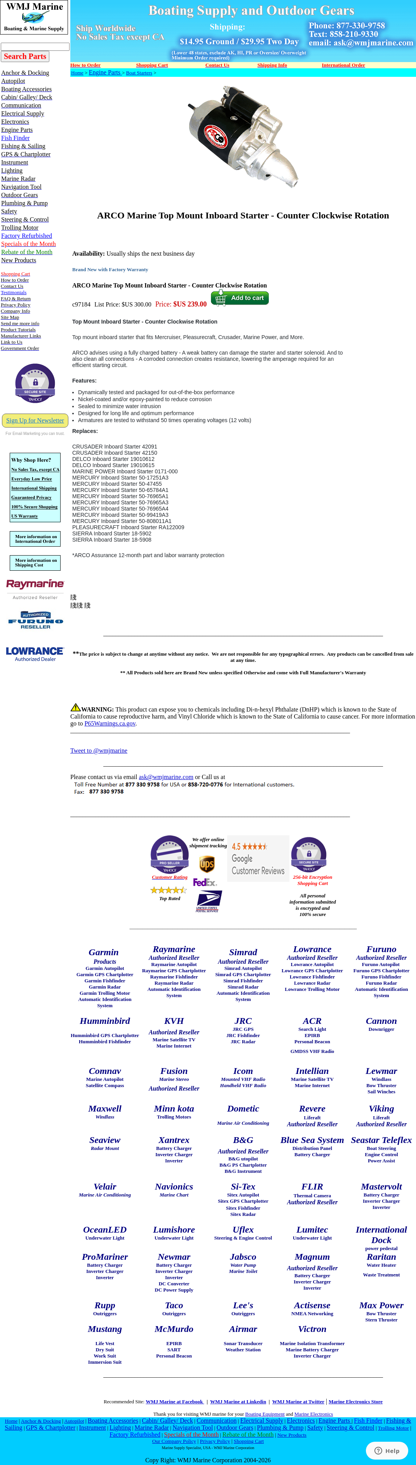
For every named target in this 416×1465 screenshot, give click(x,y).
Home (77, 73)
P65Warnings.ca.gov (109, 723)
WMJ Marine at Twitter (298, 1401)
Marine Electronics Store (356, 1401)
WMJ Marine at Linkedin (238, 1401)
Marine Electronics (313, 1414)
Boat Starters (139, 73)
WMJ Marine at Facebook (175, 1401)
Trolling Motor (393, 1428)
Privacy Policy (215, 1441)
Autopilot (74, 1421)
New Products (291, 1435)
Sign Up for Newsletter (35, 420)
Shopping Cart (249, 1441)
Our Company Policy (174, 1441)
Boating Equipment (264, 1414)
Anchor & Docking (41, 1421)
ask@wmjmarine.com (166, 777)
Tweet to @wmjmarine (98, 750)
